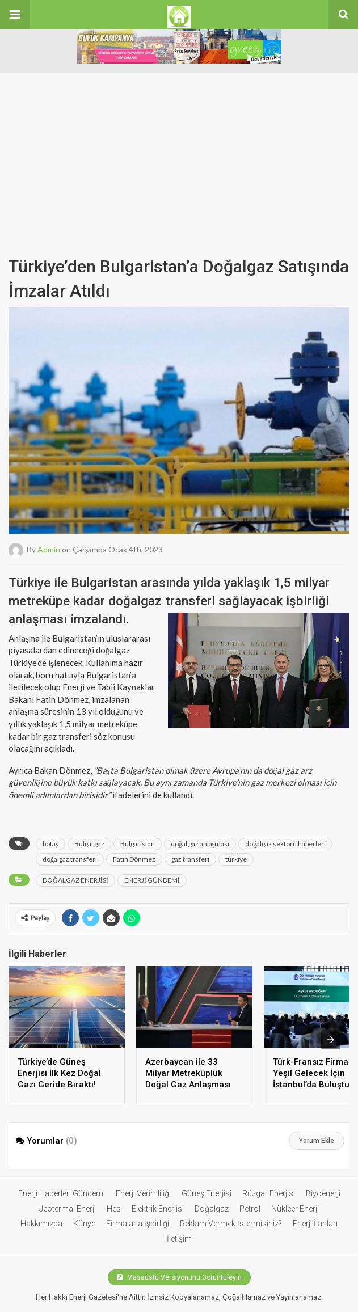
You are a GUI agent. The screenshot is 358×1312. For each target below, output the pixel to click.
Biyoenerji (323, 1193)
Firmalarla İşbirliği (137, 1223)
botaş (50, 843)
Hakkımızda (41, 1223)
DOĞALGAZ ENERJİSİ (75, 880)
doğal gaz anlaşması (200, 843)
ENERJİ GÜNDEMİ (152, 880)
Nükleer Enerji (295, 1208)
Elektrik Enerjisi (158, 1208)
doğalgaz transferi (70, 859)
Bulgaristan (137, 843)
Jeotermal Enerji (67, 1208)
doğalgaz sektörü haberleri (285, 843)
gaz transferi (190, 859)
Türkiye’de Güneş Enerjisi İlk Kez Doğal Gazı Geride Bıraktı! (59, 1073)
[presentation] (330, 1039)
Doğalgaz (212, 1208)
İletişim (179, 1238)
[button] (15, 14)
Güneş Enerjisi (206, 1193)
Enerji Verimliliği (143, 1193)
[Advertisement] (179, 152)
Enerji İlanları (315, 1223)
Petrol (249, 1208)
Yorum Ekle (316, 1141)
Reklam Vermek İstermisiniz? (231, 1223)
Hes (114, 1208)
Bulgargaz (89, 843)
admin (48, 549)
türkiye (236, 859)
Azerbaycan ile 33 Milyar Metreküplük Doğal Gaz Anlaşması (188, 1073)
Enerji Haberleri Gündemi (61, 1193)
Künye (84, 1223)
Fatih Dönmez (134, 859)
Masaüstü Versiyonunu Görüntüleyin (179, 1277)
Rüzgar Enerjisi (268, 1193)
